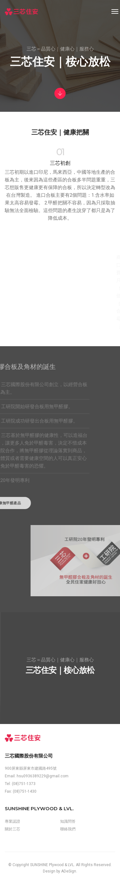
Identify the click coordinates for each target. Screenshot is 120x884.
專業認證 (12, 821)
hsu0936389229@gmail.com (42, 776)
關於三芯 (12, 829)
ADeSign (68, 871)
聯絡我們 (68, 829)
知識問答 (68, 821)
